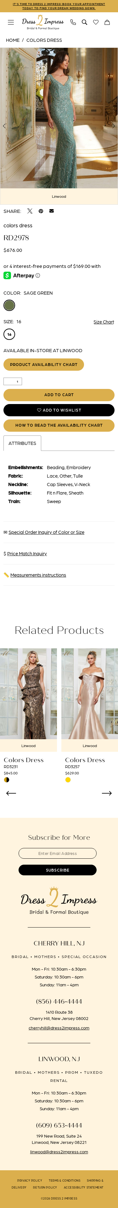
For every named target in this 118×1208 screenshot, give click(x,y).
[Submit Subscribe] (59, 873)
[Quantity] (12, 382)
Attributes (22, 445)
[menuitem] (11, 22)
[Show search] (84, 22)
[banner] (43, 22)
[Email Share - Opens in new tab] (51, 211)
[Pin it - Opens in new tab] (41, 211)
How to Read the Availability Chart (59, 427)
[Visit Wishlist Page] (96, 22)
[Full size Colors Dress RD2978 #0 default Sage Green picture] (59, 126)
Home (13, 40)
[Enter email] (59, 856)
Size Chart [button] (103, 322)
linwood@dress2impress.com (59, 1155)
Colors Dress (44, 40)
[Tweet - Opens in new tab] (29, 211)
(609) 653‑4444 (59, 1129)
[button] (11, 22)
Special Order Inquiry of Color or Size (46, 534)
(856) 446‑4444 (59, 1005)
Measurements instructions (38, 577)
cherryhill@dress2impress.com (59, 1031)
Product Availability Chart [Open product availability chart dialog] (45, 365)
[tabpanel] (59, 126)
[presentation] (28, 702)
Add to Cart (59, 396)
